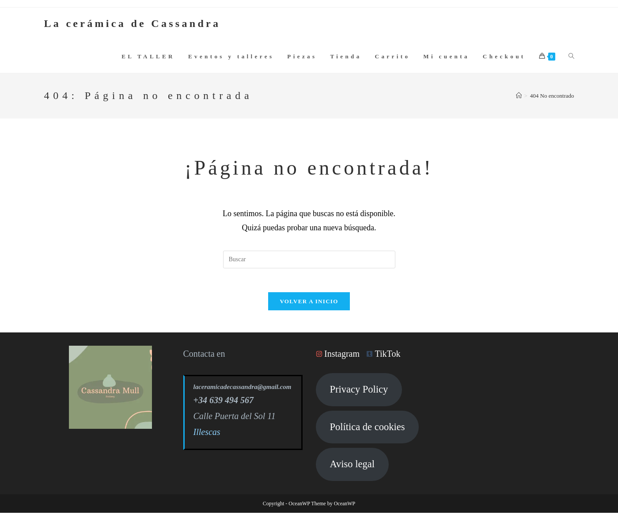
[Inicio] (519, 95)
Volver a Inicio (309, 304)
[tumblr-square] (385, 356)
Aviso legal (352, 466)
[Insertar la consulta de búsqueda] (309, 259)
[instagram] (340, 356)
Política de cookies (367, 429)
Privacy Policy (359, 391)
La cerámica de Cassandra (132, 23)
